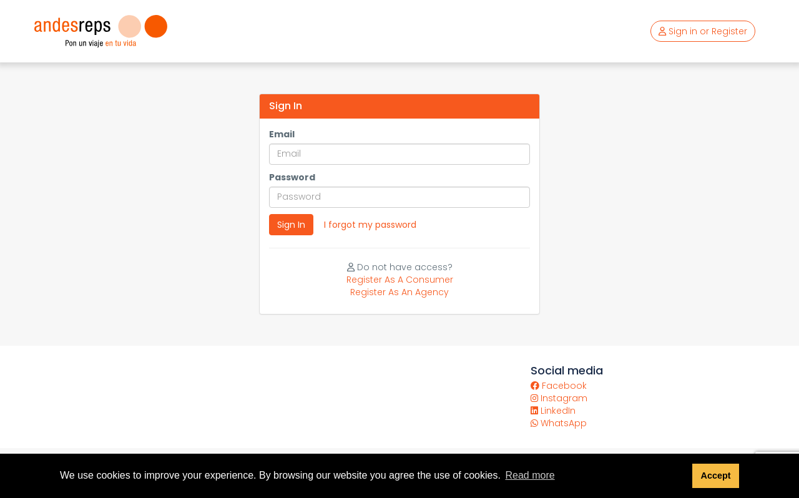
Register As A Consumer (399, 279)
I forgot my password (370, 224)
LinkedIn (553, 410)
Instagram (559, 398)
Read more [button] (529, 475)
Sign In (291, 224)
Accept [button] (715, 476)
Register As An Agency (399, 292)
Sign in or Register (703, 31)
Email (282, 134)
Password (292, 177)
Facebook (559, 385)
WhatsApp (559, 423)
